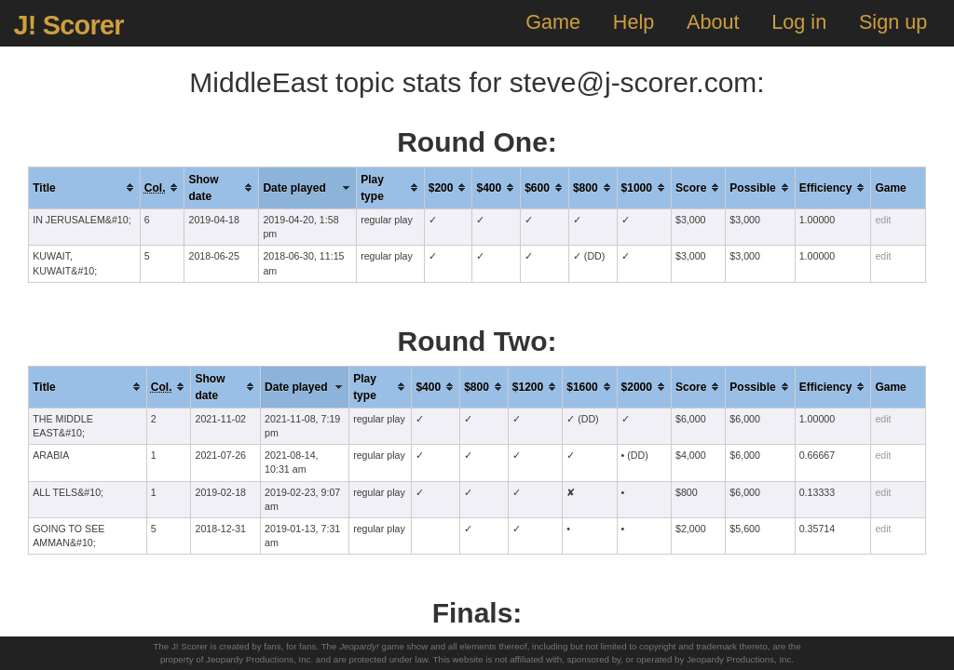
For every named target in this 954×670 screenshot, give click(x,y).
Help (633, 22)
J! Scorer (68, 25)
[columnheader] (85, 187)
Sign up (893, 22)
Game (552, 22)
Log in (798, 22)
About (713, 22)
